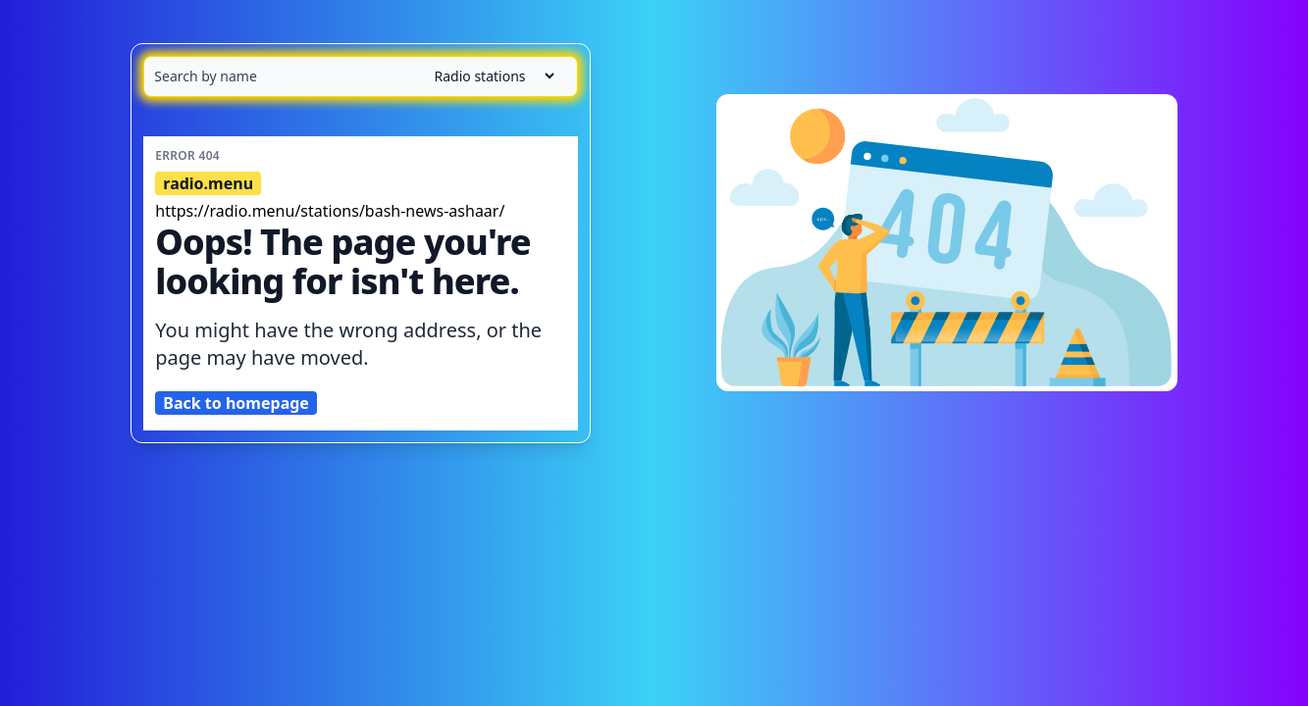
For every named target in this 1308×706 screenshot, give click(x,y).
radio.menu (208, 183)
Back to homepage (236, 403)
